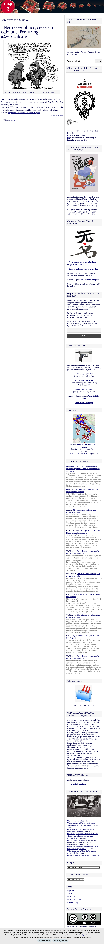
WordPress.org (72, 903)
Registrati (71, 891)
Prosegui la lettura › (56, 115)
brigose (86, 201)
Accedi (69, 894)
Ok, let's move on (44, 941)
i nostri (90, 280)
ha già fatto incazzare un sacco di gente (24, 113)
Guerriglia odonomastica (79, 454)
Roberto (69, 489)
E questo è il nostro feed (83, 389)
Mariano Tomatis (72, 466)
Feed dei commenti (74, 900)
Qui (68, 135)
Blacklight (82, 935)
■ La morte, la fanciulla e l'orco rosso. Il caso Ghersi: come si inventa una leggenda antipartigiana (82, 836)
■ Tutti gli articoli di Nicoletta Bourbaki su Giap (83, 855)
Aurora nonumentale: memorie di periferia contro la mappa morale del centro (83, 468)
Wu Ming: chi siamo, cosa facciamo (82, 262)
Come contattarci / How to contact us (83, 269)
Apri (69, 131)
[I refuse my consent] (101, 936)
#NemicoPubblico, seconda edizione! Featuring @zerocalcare (27, 32)
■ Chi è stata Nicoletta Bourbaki (78, 821)
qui (88, 385)
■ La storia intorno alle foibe (77, 840)
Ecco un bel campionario (78, 784)
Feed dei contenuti (74, 897)
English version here (75, 265)
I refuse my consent (60, 941)
